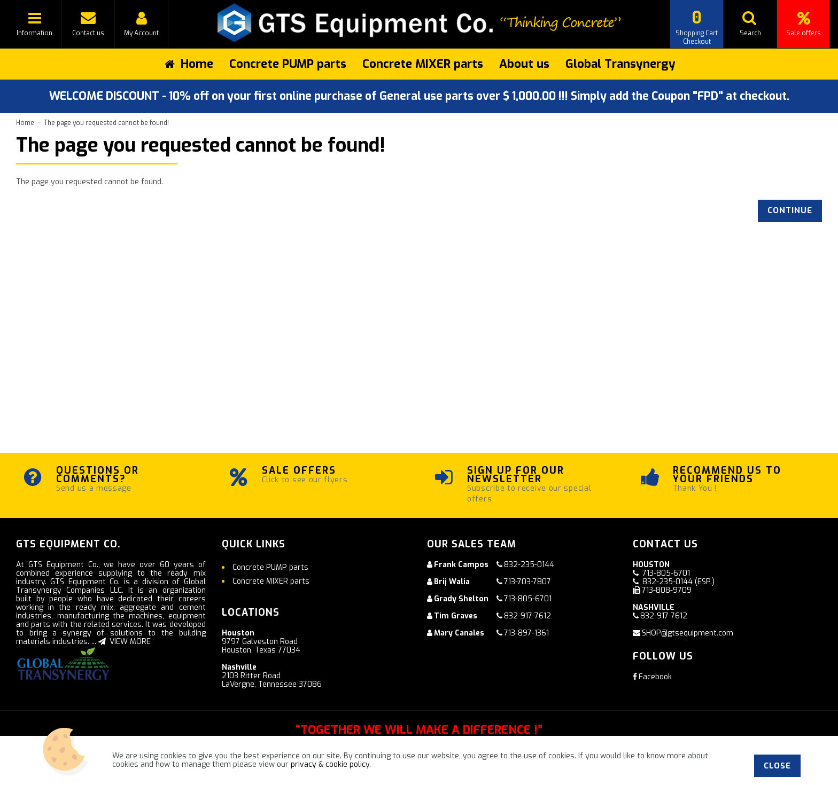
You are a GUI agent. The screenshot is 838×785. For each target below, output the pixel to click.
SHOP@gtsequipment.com (687, 633)
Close (777, 765)
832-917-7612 (527, 616)
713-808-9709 (667, 590)
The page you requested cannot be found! (106, 123)
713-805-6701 (528, 599)
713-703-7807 (527, 582)
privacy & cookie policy (330, 764)
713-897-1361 (526, 633)
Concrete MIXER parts (422, 64)
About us (524, 64)
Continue (789, 210)
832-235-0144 (529, 565)
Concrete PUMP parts (287, 64)
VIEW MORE (124, 642)
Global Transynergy (620, 64)
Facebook (652, 677)
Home (25, 123)
